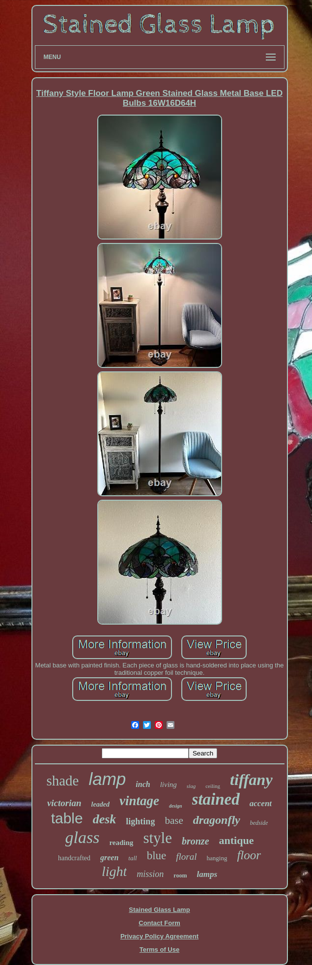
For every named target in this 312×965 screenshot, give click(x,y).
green (109, 857)
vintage (139, 800)
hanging (217, 858)
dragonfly (216, 820)
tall (132, 858)
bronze (195, 841)
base (174, 820)
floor (249, 855)
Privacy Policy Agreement (159, 936)
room (180, 875)
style (157, 837)
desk (104, 819)
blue (157, 855)
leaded (100, 804)
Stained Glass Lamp (159, 909)
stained (216, 799)
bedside (259, 822)
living (168, 784)
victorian (64, 803)
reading (121, 842)
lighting (140, 821)
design (175, 806)
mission (150, 874)
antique (236, 840)
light (114, 871)
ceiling (212, 786)
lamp (107, 778)
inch (143, 784)
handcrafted (74, 858)
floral (186, 856)
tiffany (251, 779)
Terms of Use (159, 949)
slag (191, 786)
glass (82, 837)
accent (261, 803)
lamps (207, 874)
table (67, 818)
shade (62, 780)
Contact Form (159, 923)
